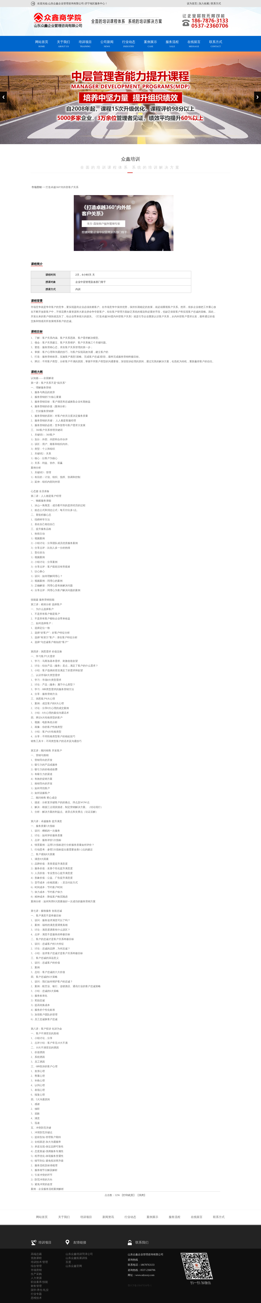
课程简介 (37, 263)
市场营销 (37, 187)
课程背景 (37, 300)
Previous (3, 97)
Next (257, 97)
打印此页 (128, 1195)
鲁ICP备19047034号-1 (140, 1285)
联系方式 (216, 3)
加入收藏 (204, 3)
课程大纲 (37, 371)
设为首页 (192, 3)
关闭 (141, 1195)
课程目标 (37, 331)
